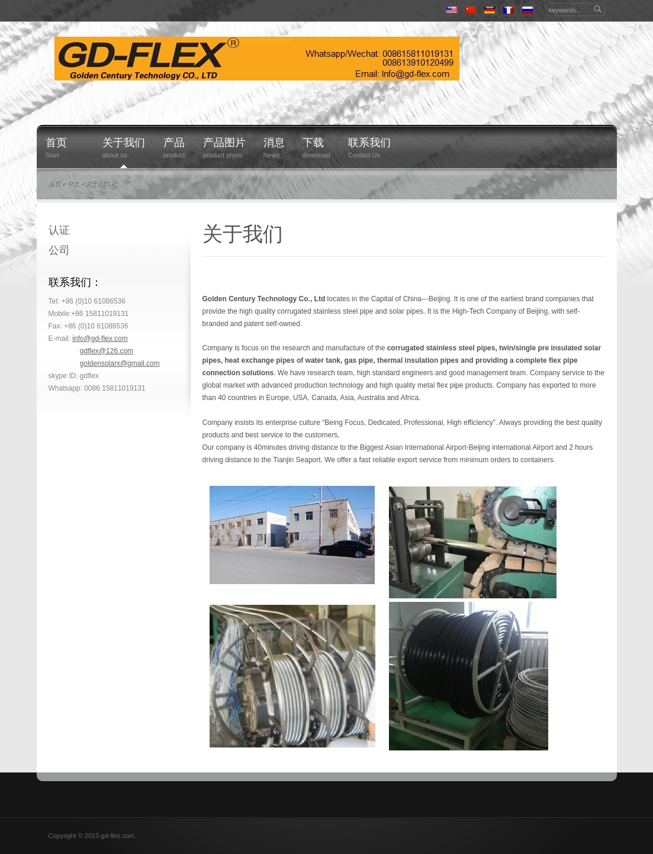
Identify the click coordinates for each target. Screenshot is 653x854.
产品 (174, 143)
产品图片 (224, 143)
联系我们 (369, 143)
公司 (59, 250)
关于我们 (124, 143)
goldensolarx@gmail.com (120, 363)
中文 (73, 183)
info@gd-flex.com (100, 338)
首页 (56, 143)
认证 (59, 230)
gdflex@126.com (106, 351)
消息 (274, 143)
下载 (313, 143)
